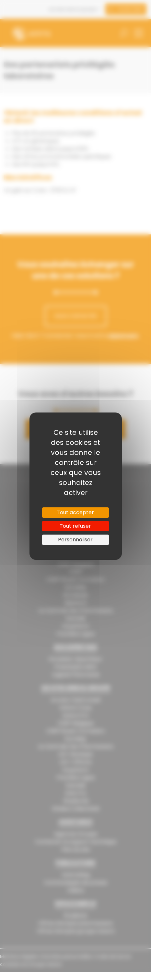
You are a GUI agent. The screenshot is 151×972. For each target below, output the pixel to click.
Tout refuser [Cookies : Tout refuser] (75, 526)
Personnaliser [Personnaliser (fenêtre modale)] (75, 539)
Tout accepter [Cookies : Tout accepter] (75, 512)
